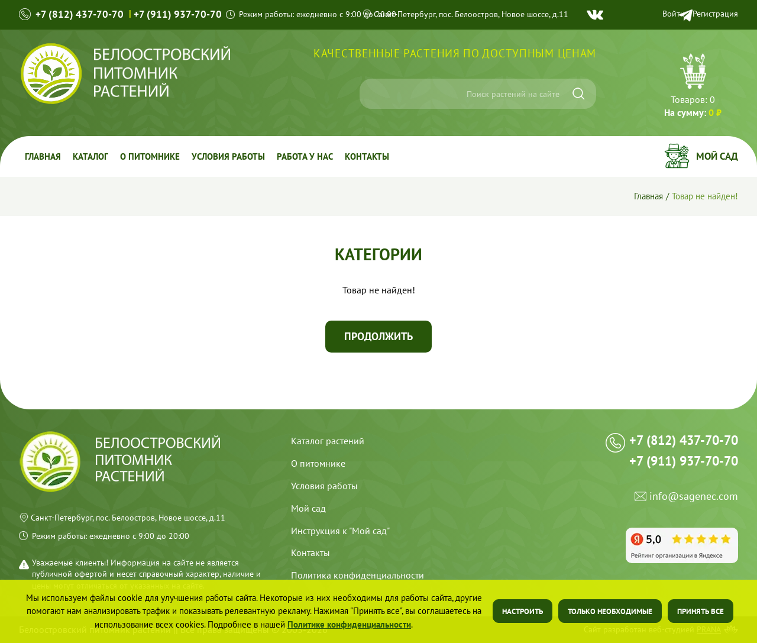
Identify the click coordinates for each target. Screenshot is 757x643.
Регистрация (715, 13)
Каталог (90, 156)
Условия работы (228, 156)
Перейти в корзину (693, 87)
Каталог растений (327, 441)
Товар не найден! (705, 196)
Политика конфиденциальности (357, 575)
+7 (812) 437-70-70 (79, 14)
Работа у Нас (305, 156)
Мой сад (717, 156)
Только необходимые (610, 611)
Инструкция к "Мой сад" (340, 531)
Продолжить (378, 336)
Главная (43, 156)
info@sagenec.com (693, 496)
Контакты (367, 156)
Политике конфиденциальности (349, 624)
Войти (673, 13)
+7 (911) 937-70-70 (178, 14)
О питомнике (150, 156)
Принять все (700, 611)
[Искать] (578, 93)
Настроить (522, 611)
